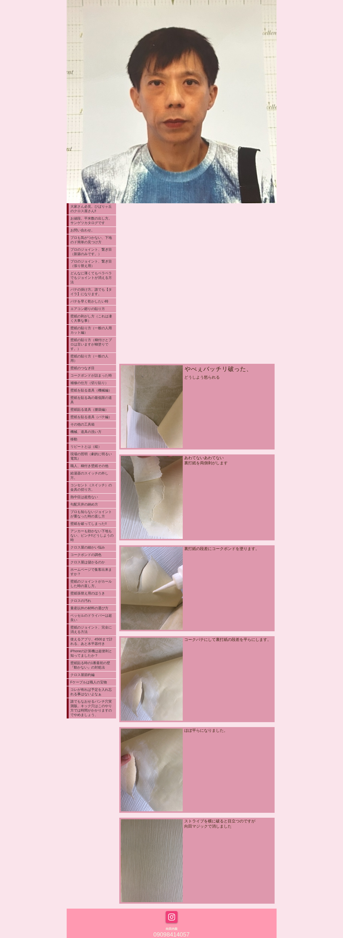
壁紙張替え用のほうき (87, 593)
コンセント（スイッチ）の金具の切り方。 (91, 487)
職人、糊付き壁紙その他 (89, 466)
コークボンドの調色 (85, 555)
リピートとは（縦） (85, 447)
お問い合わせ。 (82, 230)
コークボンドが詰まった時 (91, 375)
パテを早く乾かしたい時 (89, 301)
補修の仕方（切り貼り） (89, 383)
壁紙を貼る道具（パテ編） (91, 417)
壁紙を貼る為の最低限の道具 (91, 400)
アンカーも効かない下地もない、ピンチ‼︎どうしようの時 (92, 535)
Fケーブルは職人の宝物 (88, 682)
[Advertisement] (197, 324)
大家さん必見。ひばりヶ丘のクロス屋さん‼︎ (91, 208)
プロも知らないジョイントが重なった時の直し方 (91, 514)
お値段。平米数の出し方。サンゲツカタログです (91, 220)
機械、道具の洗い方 (85, 432)
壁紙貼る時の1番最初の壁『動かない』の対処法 (90, 665)
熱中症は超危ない (84, 497)
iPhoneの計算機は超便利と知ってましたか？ (91, 653)
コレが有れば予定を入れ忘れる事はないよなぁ (91, 692)
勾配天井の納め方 (84, 504)
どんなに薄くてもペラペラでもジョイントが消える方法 (91, 277)
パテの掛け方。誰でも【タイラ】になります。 (91, 291)
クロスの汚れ (80, 601)
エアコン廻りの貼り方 (87, 309)
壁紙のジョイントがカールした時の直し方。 (91, 583)
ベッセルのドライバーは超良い (91, 617)
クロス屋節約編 (82, 675)
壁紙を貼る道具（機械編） (91, 390)
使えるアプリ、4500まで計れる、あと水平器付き (91, 641)
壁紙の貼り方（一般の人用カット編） (91, 330)
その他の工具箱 (82, 424)
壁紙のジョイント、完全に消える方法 (91, 629)
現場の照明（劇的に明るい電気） (91, 456)
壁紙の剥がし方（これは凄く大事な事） (91, 318)
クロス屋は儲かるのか (87, 562)
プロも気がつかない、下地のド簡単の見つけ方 (91, 240)
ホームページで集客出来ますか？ (91, 572)
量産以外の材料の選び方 (89, 608)
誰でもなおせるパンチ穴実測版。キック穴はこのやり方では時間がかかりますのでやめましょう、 (91, 708)
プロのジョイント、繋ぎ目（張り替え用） (91, 263)
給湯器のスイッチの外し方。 (89, 475)
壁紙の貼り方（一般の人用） (89, 358)
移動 (73, 439)
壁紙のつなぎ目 (82, 368)
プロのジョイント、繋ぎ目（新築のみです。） (91, 251)
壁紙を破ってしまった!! (88, 524)
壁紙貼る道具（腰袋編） (89, 409)
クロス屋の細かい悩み (87, 547)
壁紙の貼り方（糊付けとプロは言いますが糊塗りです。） (91, 344)
